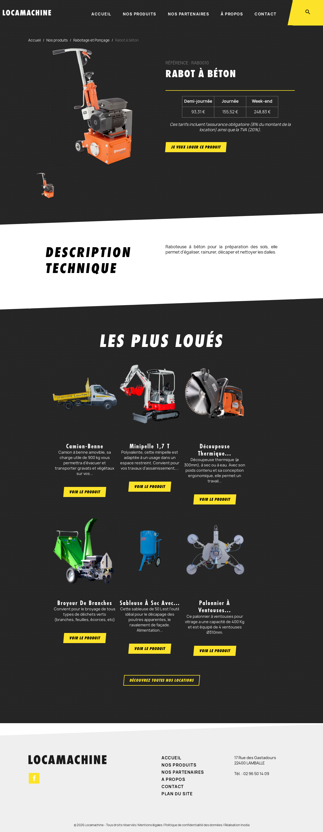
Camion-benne (84, 446)
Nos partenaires (188, 13)
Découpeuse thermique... (214, 449)
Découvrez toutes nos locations (161, 680)
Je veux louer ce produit (196, 147)
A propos (173, 779)
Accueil (101, 13)
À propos (232, 13)
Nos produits (139, 13)
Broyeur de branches (84, 603)
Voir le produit (84, 492)
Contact (266, 13)
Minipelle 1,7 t (150, 446)
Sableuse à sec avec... (150, 603)
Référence (176, 63)
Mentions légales (150, 825)
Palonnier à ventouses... (214, 606)
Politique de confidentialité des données (193, 825)
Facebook (34, 778)
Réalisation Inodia (236, 825)
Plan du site (177, 794)
